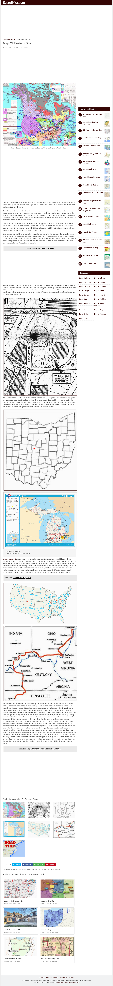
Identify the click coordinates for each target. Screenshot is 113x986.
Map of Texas (83, 318)
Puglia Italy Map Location (92, 216)
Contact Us (48, 977)
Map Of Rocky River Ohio (12, 930)
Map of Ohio (8, 47)
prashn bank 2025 (74, 982)
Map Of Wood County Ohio (49, 959)
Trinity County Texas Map (92, 138)
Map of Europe (83, 291)
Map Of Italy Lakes (89, 224)
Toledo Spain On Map (90, 248)
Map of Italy (82, 299)
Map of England (100, 287)
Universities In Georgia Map (93, 193)
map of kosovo (21, 870)
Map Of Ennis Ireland (90, 169)
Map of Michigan (100, 299)
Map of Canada (99, 282)
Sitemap (41, 977)
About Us (71, 977)
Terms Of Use (63, 977)
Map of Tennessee (100, 314)
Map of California (84, 282)
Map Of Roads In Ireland (91, 177)
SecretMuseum (14, 3)
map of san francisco (54, 870)
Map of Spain (83, 314)
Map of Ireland (99, 295)
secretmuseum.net (9, 559)
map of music (30, 870)
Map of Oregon (99, 310)
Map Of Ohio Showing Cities (13, 901)
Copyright (55, 977)
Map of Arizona (99, 278)
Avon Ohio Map (45, 930)
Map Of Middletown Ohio (12, 959)
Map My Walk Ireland (90, 256)
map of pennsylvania (41, 870)
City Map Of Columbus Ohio (92, 130)
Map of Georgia (83, 295)
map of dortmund (11, 870)
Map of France (99, 291)
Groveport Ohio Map (47, 901)
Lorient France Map (90, 263)
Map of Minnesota (84, 303)
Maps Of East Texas (90, 232)
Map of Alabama (84, 278)
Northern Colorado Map (91, 146)
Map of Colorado (84, 287)
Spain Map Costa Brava (91, 185)
